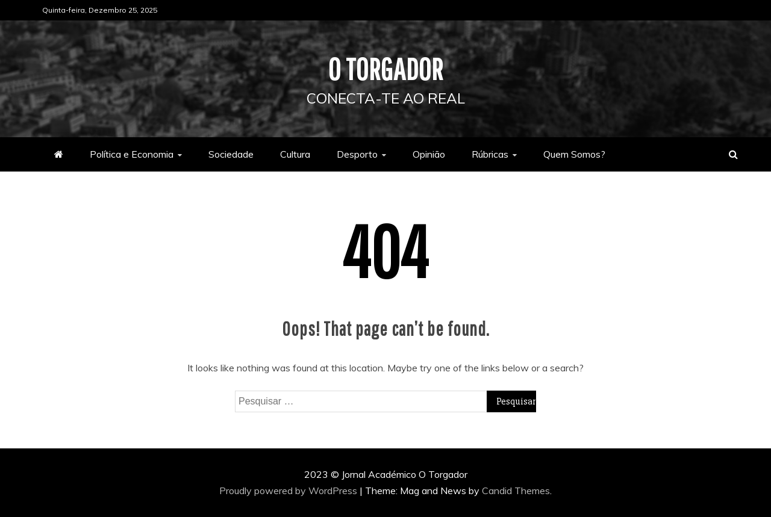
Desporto (357, 154)
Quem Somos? (574, 154)
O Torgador (385, 68)
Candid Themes (516, 490)
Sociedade (231, 154)
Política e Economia (131, 154)
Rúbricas (490, 154)
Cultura (295, 154)
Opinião (429, 154)
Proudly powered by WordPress (289, 490)
